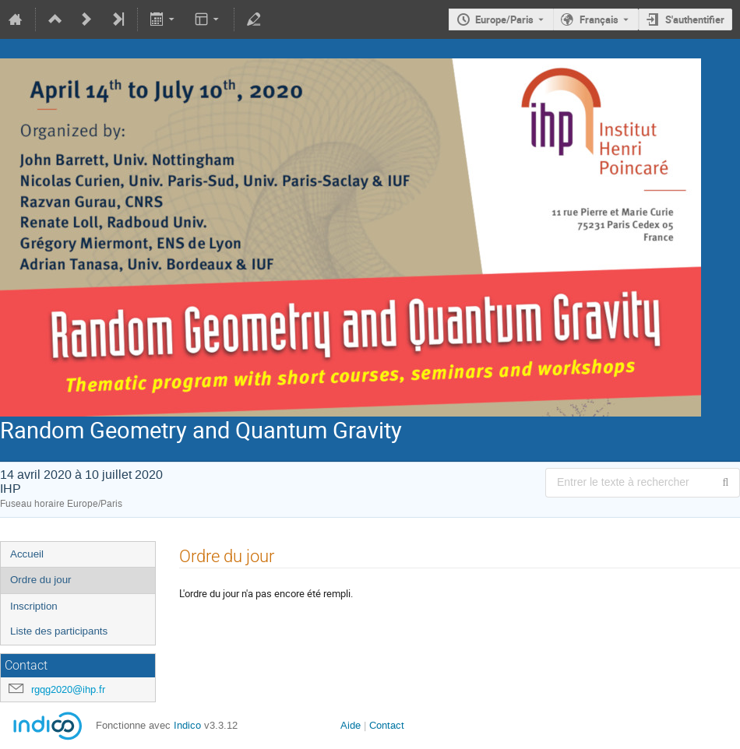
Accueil (27, 554)
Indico (187, 725)
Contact (386, 725)
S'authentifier (694, 19)
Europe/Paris (504, 19)
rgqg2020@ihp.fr (68, 689)
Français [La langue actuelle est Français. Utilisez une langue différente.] (599, 19)
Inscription (34, 606)
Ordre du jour (41, 579)
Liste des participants (58, 631)
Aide (350, 725)
